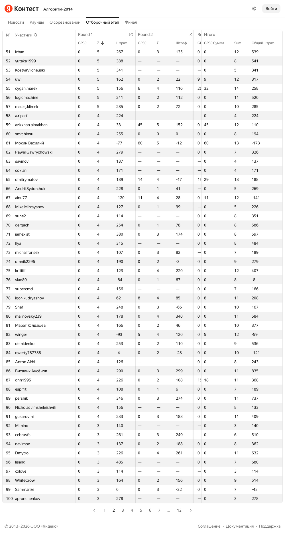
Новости (16, 22)
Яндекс (49, 526)
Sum (240, 43)
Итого (212, 34)
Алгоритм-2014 (58, 9)
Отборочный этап (102, 22)
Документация (240, 526)
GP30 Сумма (217, 43)
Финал (131, 22)
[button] (26, 35)
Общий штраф (266, 43)
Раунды (37, 22)
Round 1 (88, 34)
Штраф (127, 43)
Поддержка (269, 526)
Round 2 (150, 34)
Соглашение (209, 526)
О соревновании (65, 22)
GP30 (85, 43)
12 (179, 510)
